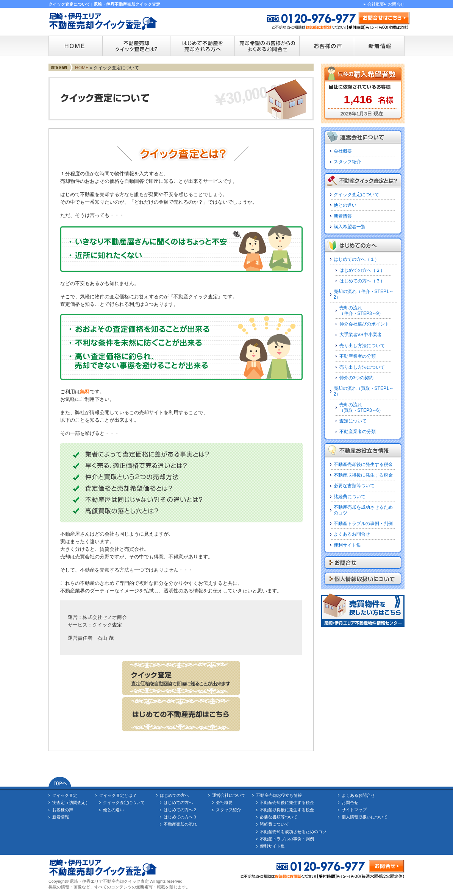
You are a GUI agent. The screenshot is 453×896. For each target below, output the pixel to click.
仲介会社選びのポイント (364, 324)
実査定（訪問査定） (71, 802)
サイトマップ (354, 809)
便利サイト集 (347, 545)
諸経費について (350, 496)
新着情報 (343, 216)
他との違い (345, 205)
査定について (353, 421)
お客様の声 (62, 809)
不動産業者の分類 (357, 356)
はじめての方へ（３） (362, 281)
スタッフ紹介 (347, 161)
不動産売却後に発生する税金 (363, 464)
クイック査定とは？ (118, 795)
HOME (82, 67)
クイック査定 (64, 795)
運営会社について (228, 795)
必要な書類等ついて (354, 485)
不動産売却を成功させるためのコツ (293, 831)
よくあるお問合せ (352, 534)
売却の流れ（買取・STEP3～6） (361, 407)
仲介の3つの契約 (356, 377)
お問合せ (396, 4)
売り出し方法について (362, 345)
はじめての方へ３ (180, 817)
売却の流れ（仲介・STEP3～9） (361, 310)
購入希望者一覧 (350, 226)
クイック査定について (356, 194)
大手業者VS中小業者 (360, 334)
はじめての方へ (174, 795)
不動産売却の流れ (180, 824)
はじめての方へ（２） (362, 270)
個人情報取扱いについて (364, 817)
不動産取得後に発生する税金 (363, 475)
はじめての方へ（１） (356, 259)
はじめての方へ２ (180, 809)
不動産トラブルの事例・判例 (363, 523)
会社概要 (375, 4)
